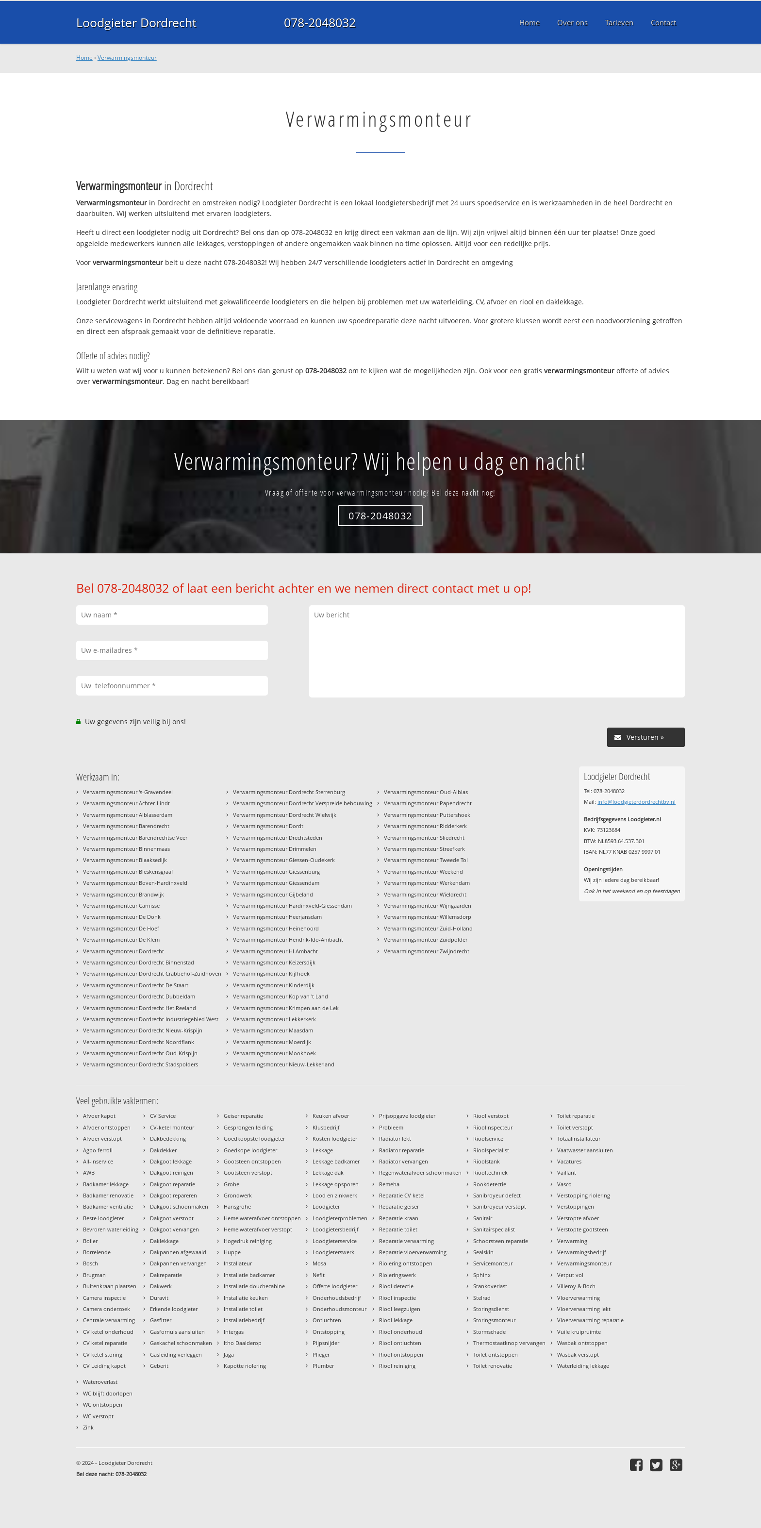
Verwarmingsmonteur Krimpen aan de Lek (286, 1008)
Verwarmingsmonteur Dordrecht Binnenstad (138, 962)
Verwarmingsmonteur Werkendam (427, 882)
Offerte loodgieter (335, 1286)
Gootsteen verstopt (248, 1172)
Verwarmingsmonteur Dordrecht (123, 951)
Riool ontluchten (400, 1342)
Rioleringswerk (397, 1275)
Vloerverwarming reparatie (590, 1320)
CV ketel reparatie (105, 1342)
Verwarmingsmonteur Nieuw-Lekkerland (283, 1064)
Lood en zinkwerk (335, 1195)
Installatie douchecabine (254, 1286)
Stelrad (482, 1297)
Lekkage (323, 1150)
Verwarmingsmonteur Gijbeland (273, 894)
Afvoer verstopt (102, 1138)
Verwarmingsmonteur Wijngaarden (427, 905)
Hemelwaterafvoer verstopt (258, 1229)
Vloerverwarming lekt (584, 1308)
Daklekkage (164, 1241)
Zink (88, 1427)
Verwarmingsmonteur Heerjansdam (277, 916)
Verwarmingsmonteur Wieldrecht (425, 894)
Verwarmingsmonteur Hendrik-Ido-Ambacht (288, 939)
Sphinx (482, 1275)
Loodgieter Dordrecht (136, 22)
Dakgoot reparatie (172, 1184)
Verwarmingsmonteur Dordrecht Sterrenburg (289, 792)
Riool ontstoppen (401, 1354)
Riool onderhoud (400, 1331)
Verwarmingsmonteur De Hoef (121, 928)
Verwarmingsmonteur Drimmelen (274, 848)
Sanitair (482, 1218)
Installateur (238, 1263)
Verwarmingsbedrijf (581, 1252)
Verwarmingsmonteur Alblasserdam (127, 814)
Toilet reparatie (576, 1115)
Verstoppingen (575, 1206)
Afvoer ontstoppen (107, 1127)
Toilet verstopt (575, 1127)
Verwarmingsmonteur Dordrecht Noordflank (138, 1042)
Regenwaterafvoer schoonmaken (420, 1172)
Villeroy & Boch (576, 1286)
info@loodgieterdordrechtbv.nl (636, 801)
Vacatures (569, 1161)
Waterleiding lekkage (583, 1365)
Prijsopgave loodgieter (407, 1115)
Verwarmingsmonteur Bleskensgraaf (128, 871)
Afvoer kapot (99, 1115)
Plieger (321, 1354)
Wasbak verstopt (578, 1354)
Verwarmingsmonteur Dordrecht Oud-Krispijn (140, 1053)
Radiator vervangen (403, 1161)
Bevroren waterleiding (110, 1229)
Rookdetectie (489, 1184)
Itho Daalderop (243, 1342)
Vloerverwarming (578, 1297)
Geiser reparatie (243, 1115)
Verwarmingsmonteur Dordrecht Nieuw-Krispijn (142, 1030)
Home (84, 57)
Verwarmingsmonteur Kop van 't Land (280, 996)
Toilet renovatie (492, 1365)
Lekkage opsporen (336, 1184)
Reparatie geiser (399, 1206)
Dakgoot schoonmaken (179, 1206)
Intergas (234, 1331)
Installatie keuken (246, 1297)
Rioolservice (488, 1138)
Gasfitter (160, 1320)
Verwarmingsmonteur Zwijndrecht (426, 951)
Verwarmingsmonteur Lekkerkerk (274, 1019)
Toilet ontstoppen (495, 1354)
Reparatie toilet (398, 1229)
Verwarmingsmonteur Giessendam (276, 882)
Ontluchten (327, 1320)
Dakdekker (163, 1150)
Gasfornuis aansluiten (177, 1331)
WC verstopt (98, 1416)
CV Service (163, 1115)
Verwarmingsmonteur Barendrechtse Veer (135, 837)
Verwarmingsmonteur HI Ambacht (275, 951)
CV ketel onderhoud (108, 1331)
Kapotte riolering (245, 1365)
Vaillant (566, 1172)
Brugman (94, 1275)
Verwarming (572, 1241)
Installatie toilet (243, 1308)
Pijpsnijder (326, 1342)
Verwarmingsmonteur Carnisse (121, 905)
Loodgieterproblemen (340, 1218)
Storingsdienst (491, 1308)
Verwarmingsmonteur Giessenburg (276, 871)
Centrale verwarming (109, 1320)
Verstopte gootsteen (582, 1229)
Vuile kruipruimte (579, 1331)
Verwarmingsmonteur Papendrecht (428, 803)
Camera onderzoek (106, 1308)
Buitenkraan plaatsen (109, 1286)
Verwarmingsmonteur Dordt (268, 826)
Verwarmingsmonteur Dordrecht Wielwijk (284, 814)
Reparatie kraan (398, 1218)
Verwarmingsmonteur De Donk (122, 916)
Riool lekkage (396, 1320)
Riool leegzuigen (399, 1308)
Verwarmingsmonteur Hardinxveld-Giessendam (292, 905)
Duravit (159, 1297)
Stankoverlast (490, 1286)
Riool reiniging (397, 1365)
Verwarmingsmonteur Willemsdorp (427, 916)
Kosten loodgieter (335, 1138)
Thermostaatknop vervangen (509, 1342)
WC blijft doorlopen (107, 1393)
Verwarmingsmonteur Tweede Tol (426, 860)
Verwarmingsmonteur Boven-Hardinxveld (135, 882)
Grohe (231, 1184)
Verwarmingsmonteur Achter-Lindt (126, 803)
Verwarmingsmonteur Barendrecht (126, 826)
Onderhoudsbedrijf (337, 1297)
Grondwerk (238, 1195)
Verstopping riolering (583, 1195)
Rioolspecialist (491, 1150)
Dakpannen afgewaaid (178, 1252)
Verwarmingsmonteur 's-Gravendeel (128, 792)
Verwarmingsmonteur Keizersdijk (274, 962)
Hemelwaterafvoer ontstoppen (262, 1218)
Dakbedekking (168, 1138)
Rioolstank (486, 1161)
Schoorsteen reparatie (500, 1241)
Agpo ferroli (98, 1150)
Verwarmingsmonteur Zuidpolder (425, 939)
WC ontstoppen (102, 1404)
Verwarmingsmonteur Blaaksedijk (125, 860)
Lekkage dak (328, 1172)
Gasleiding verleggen (176, 1354)
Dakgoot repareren (173, 1195)
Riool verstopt (491, 1115)
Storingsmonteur (494, 1320)
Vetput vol (570, 1275)
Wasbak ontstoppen (582, 1342)
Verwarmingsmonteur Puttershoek (427, 814)
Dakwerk (161, 1286)
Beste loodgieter (103, 1218)
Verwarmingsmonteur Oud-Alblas (426, 792)
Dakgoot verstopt (172, 1218)
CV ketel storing (102, 1354)
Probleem (391, 1127)
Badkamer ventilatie (108, 1206)
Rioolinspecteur (493, 1127)
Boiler (90, 1241)
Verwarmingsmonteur (127, 57)
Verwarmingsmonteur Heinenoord (276, 928)
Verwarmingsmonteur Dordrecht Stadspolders (140, 1064)
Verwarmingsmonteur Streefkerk (424, 848)
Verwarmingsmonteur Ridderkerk (425, 826)
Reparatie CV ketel (402, 1195)
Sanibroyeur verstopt (499, 1206)
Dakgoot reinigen (171, 1172)
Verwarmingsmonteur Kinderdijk (273, 985)
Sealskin (483, 1252)
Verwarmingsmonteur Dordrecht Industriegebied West (150, 1019)
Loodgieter (326, 1206)
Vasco (564, 1184)
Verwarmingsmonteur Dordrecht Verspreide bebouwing (302, 803)
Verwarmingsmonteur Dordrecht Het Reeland (139, 1008)
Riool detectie (396, 1286)
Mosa (319, 1263)
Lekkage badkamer (336, 1161)
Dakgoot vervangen (174, 1229)
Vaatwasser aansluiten (585, 1150)
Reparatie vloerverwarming (413, 1252)
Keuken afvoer (331, 1115)
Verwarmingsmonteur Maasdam (273, 1030)
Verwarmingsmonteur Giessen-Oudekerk (284, 860)
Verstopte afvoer (578, 1218)
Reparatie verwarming (406, 1241)
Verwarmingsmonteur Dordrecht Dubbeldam (139, 996)
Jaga (229, 1354)
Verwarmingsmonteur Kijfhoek (271, 973)
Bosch (90, 1263)
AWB (89, 1172)
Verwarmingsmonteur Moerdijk (272, 1042)
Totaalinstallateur (578, 1138)
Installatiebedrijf (244, 1320)
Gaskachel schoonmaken (181, 1342)
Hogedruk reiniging (248, 1241)
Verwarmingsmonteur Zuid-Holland (428, 928)
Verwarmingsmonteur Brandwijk (123, 894)
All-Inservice (98, 1161)
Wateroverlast (100, 1381)
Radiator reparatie (401, 1150)
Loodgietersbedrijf (336, 1229)
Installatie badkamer (249, 1275)
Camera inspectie (104, 1297)
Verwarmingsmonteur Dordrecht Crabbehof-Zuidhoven (152, 973)
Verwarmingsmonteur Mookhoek (274, 1053)
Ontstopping (329, 1331)
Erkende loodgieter (174, 1308)
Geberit (159, 1365)
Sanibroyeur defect (497, 1195)
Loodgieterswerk (333, 1252)
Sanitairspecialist (494, 1229)
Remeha (389, 1184)
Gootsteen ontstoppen (252, 1161)
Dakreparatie (166, 1275)
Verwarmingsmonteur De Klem (121, 939)
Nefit (319, 1275)
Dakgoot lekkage (171, 1161)
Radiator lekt (395, 1138)
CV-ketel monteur (172, 1127)
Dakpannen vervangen (178, 1263)
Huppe (232, 1252)
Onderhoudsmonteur (339, 1308)
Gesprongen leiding (248, 1127)
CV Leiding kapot (104, 1365)
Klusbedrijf (326, 1127)
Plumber (323, 1365)
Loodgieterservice (335, 1241)
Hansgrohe (237, 1206)
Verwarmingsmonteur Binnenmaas (126, 848)
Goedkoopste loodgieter (254, 1138)
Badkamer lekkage (106, 1184)
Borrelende (97, 1252)
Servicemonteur (493, 1263)
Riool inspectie (397, 1297)
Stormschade (489, 1331)
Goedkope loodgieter (250, 1150)
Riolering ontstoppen (405, 1263)
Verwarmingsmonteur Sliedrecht (424, 837)
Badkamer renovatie (108, 1195)
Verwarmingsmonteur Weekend (423, 871)
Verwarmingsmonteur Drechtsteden (277, 837)
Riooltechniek (490, 1172)
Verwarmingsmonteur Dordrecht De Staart (135, 985)
